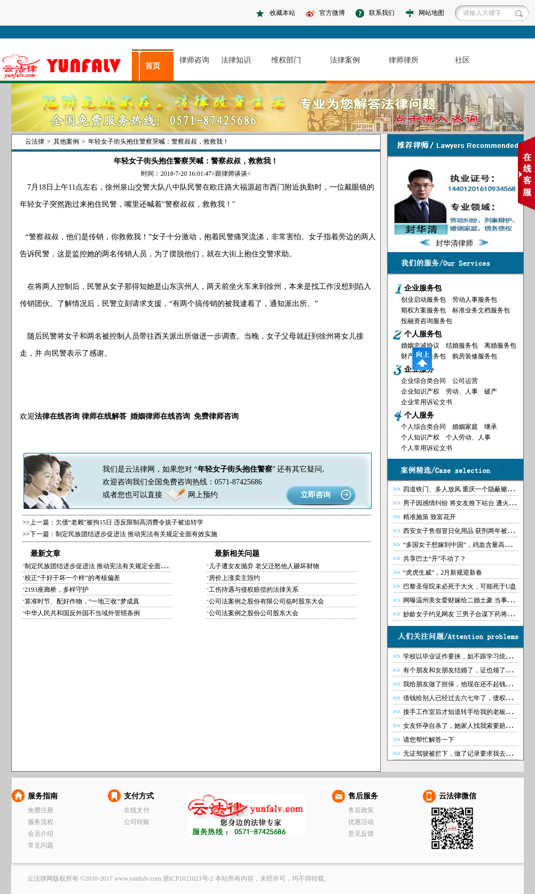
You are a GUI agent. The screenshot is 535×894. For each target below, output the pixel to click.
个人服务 (419, 415)
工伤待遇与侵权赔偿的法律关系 (253, 589)
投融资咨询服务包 (426, 321)
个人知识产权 (420, 437)
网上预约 (203, 495)
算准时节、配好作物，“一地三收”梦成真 (82, 601)
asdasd (66, 66)
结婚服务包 (462, 345)
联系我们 (382, 13)
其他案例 (66, 141)
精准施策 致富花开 (429, 517)
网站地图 (431, 13)
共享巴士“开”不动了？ (435, 558)
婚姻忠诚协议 (420, 345)
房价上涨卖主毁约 (234, 578)
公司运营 (465, 381)
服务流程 (40, 822)
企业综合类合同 (423, 381)
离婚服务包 (500, 345)
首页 (152, 66)
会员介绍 (40, 833)
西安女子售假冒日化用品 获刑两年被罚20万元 (468, 531)
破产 (490, 391)
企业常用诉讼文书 (426, 402)
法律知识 (236, 60)
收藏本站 (282, 13)
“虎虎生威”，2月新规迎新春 (443, 572)
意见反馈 (361, 833)
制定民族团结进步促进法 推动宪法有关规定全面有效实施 (136, 534)
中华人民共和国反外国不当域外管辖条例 (82, 613)
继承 (490, 426)
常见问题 (40, 845)
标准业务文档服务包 (481, 310)
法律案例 (345, 60)
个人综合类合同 (423, 426)
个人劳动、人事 (468, 437)
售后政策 (361, 810)
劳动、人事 (462, 391)
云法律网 (246, 815)
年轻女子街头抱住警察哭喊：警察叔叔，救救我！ (158, 141)
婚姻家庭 (465, 426)
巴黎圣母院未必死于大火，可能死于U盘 (460, 586)
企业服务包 (423, 288)
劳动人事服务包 (474, 299)
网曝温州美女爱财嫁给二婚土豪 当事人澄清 (464, 600)
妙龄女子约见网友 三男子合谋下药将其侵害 (464, 614)
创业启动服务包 (423, 299)
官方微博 (332, 13)
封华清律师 (454, 243)
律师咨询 (194, 60)
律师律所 (404, 60)
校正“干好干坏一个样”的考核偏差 (72, 578)
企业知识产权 (420, 391)
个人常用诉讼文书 (426, 448)
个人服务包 (423, 334)
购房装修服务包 (474, 356)
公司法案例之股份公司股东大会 (253, 613)
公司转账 (137, 822)
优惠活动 (361, 822)
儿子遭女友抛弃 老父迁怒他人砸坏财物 (264, 566)
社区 (462, 60)
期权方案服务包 (423, 310)
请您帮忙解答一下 (428, 739)
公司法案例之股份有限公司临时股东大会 (266, 601)
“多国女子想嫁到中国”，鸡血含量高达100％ (465, 544)
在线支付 (137, 810)
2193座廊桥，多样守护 (57, 589)
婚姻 (137, 416)
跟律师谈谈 (231, 173)
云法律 (34, 141)
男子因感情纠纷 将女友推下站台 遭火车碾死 (465, 503)
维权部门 (286, 60)
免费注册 (40, 810)
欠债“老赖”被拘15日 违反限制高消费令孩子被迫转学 (130, 522)
